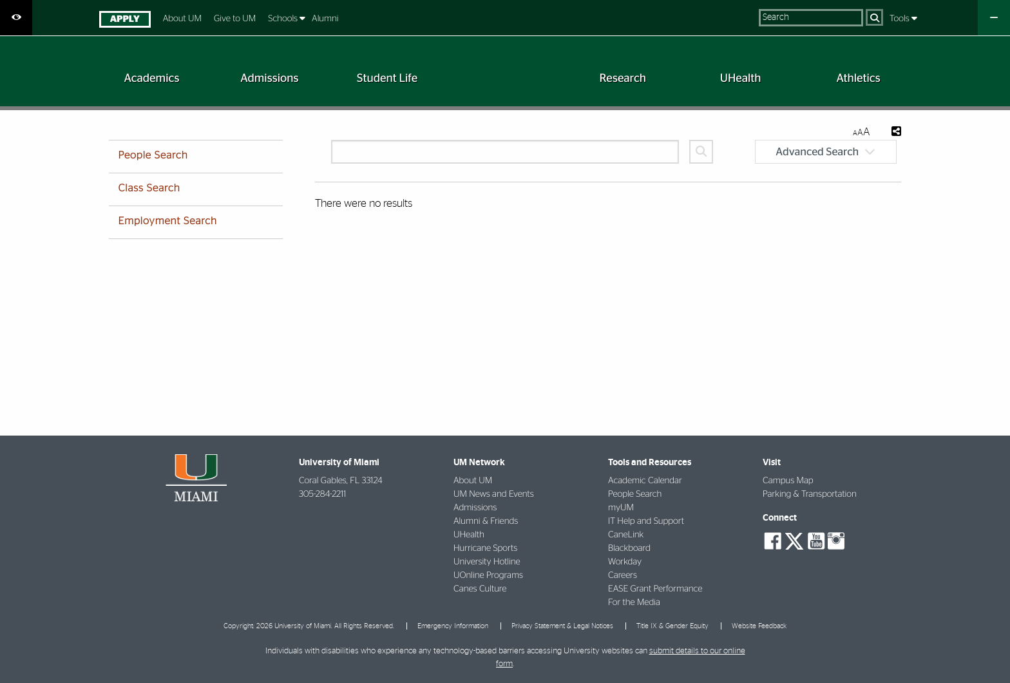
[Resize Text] (861, 132)
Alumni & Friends (485, 521)
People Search (152, 156)
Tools (900, 18)
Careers (622, 575)
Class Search (149, 189)
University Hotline (486, 561)
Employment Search (167, 221)
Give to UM (235, 18)
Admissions (475, 507)
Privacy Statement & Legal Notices (562, 626)
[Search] (874, 17)
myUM (621, 507)
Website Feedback (759, 626)
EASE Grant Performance (655, 588)
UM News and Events (493, 494)
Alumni (325, 18)
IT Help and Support (646, 521)
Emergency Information (452, 626)
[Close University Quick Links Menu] (994, 17)
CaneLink (625, 534)
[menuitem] (125, 21)
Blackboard (629, 548)
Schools (284, 18)
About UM (182, 18)
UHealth (468, 534)
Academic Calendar (645, 480)
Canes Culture (479, 588)
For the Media (634, 602)
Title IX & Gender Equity (672, 626)
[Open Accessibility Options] (16, 17)
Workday (625, 561)
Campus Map (788, 480)
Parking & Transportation (810, 494)
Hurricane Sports (485, 548)
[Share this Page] (896, 132)
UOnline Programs (488, 575)
